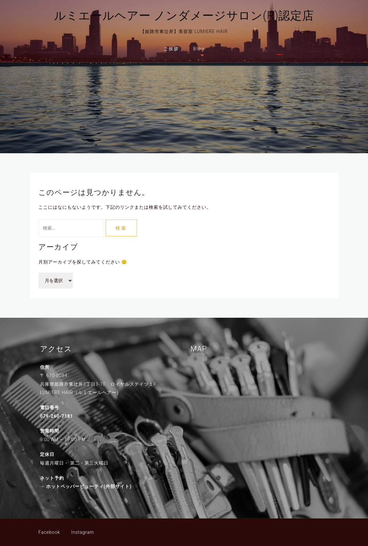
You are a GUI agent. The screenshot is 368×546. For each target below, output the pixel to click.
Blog (198, 48)
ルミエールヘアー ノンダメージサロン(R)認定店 (184, 15)
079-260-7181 (56, 416)
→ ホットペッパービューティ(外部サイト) (86, 486)
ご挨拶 (171, 48)
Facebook (49, 532)
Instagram (82, 532)
